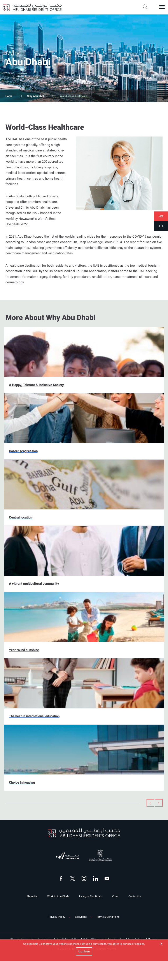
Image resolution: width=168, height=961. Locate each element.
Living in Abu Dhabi (90, 896)
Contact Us (135, 896)
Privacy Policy (57, 916)
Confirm (84, 951)
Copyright (81, 916)
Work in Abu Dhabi (58, 896)
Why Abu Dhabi (36, 96)
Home (8, 96)
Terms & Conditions (107, 916)
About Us (31, 896)
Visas (115, 896)
